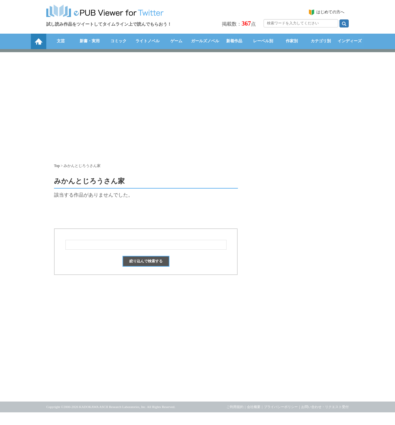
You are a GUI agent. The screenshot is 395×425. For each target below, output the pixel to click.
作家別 (292, 41)
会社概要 (253, 407)
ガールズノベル (205, 41)
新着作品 (234, 41)
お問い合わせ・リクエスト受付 (325, 407)
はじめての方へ (330, 12)
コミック (118, 41)
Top (57, 166)
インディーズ (350, 41)
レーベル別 (263, 41)
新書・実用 (90, 41)
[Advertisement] (197, 104)
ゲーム (176, 41)
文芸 (61, 41)
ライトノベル (147, 41)
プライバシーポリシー (281, 407)
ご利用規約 (235, 407)
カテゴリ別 (321, 41)
